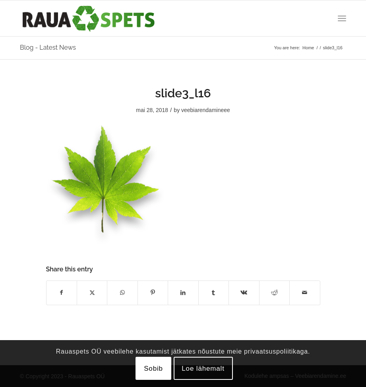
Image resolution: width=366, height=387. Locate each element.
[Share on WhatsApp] (122, 292)
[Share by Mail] (305, 292)
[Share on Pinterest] (153, 292)
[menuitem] (342, 18)
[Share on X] (92, 292)
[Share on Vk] (244, 292)
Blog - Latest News (48, 47)
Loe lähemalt (203, 368)
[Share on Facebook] (61, 292)
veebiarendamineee (205, 110)
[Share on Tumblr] (214, 292)
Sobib (153, 368)
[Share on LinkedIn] (183, 292)
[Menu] (342, 18)
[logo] (88, 18)
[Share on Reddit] (274, 292)
